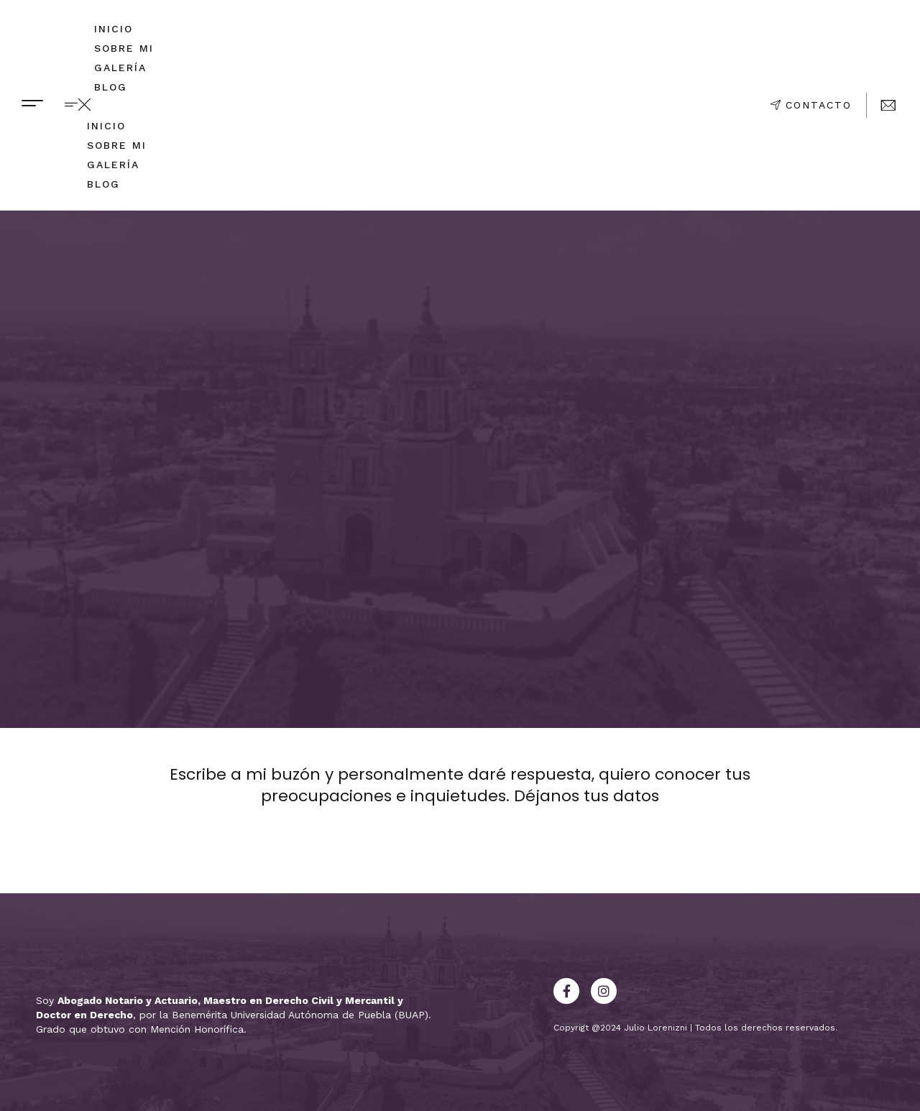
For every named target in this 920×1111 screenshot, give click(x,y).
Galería (120, 67)
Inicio (113, 28)
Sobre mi (124, 48)
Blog (110, 87)
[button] (113, 105)
